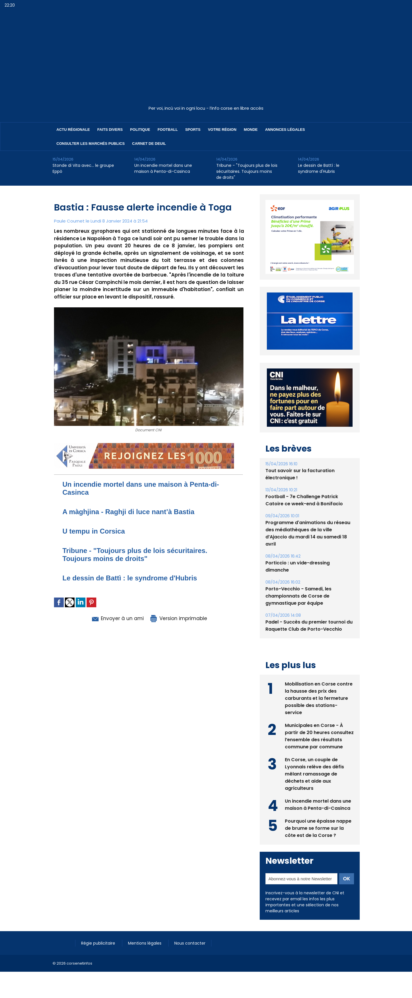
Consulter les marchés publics (91, 143)
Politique (140, 129)
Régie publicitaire (98, 943)
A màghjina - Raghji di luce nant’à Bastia (129, 512)
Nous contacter (189, 943)
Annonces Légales (285, 129)
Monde (250, 129)
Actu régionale (73, 129)
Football (167, 129)
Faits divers (110, 129)
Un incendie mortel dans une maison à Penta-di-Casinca (163, 168)
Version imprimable (178, 618)
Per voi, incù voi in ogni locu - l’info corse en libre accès (206, 108)
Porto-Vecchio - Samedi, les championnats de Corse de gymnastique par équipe (298, 596)
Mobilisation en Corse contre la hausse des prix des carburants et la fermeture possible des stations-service (319, 698)
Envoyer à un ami (117, 618)
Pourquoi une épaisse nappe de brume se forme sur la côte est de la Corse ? (318, 828)
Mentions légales (145, 943)
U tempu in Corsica (94, 531)
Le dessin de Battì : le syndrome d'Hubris (318, 168)
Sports (192, 129)
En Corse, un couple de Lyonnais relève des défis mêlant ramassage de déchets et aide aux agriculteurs (314, 773)
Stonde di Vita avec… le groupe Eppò (83, 168)
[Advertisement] (206, 60)
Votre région (222, 129)
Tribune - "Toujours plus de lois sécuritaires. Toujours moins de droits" (246, 171)
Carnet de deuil (149, 143)
